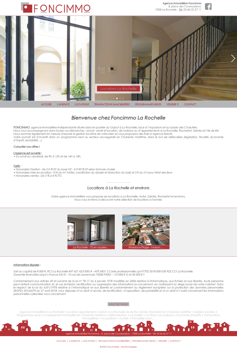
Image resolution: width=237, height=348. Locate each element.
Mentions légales (129, 346)
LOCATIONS (82, 104)
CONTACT (190, 104)
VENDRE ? (173, 104)
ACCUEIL (46, 104)
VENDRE (162, 341)
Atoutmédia (113, 346)
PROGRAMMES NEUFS (148, 104)
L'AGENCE (63, 104)
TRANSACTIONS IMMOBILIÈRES (112, 104)
